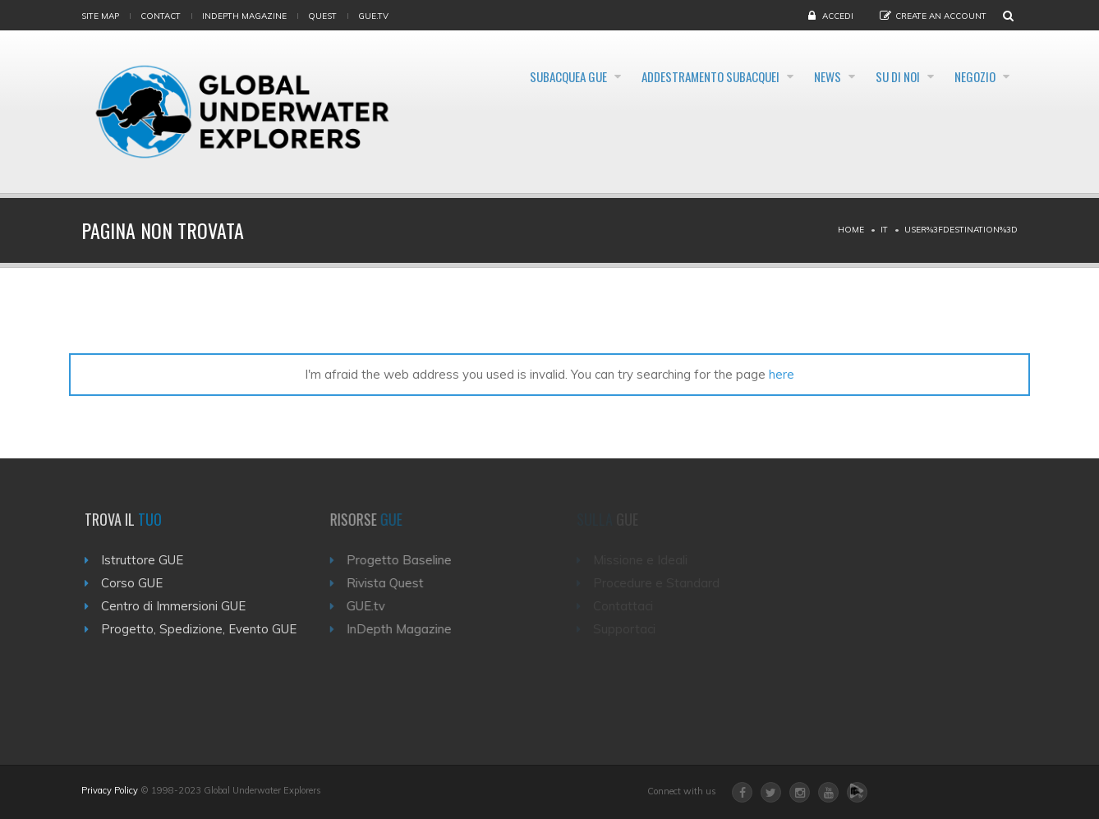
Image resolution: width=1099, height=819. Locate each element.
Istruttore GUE (147, 560)
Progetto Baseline (405, 560)
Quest (322, 16)
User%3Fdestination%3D (961, 229)
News (784, 77)
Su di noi (873, 77)
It (884, 229)
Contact (160, 16)
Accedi (837, 16)
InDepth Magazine (244, 16)
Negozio (970, 77)
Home (851, 229)
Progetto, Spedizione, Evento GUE (203, 629)
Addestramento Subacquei (645, 77)
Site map (100, 16)
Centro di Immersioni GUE (178, 606)
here (781, 374)
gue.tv (373, 16)
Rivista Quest (391, 583)
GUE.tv (372, 606)
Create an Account (940, 16)
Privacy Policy (109, 790)
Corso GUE (137, 583)
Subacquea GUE (479, 77)
